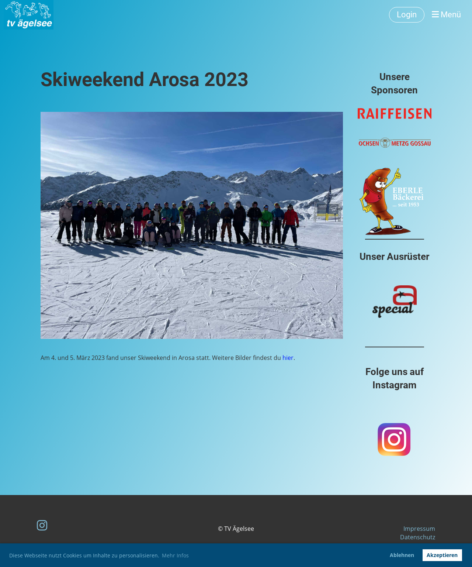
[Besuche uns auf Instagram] (42, 525)
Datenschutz (417, 537)
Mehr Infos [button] (175, 555)
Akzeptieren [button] (442, 555)
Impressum (419, 529)
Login (407, 14)
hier (288, 358)
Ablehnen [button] (402, 555)
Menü (446, 14)
